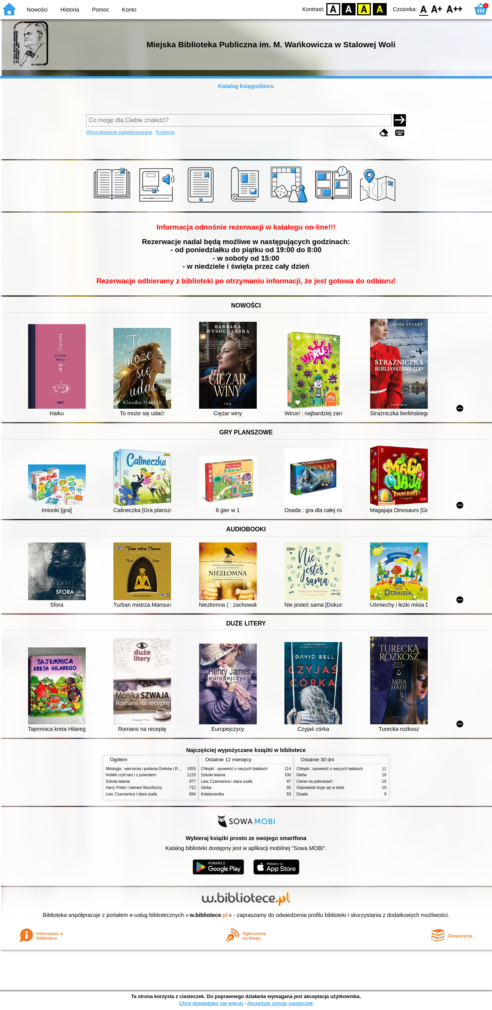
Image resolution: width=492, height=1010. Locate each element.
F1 (436, 8)
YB (364, 8)
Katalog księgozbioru (246, 86)
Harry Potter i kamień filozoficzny (134, 787)
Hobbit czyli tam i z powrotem (131, 775)
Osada (302, 794)
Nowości (37, 10)
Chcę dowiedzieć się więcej (211, 1003)
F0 (423, 8)
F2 (454, 8)
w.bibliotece (209, 915)
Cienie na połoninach (314, 781)
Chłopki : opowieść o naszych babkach (234, 769)
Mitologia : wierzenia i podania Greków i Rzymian (148, 769)
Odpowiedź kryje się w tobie (320, 787)
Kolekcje (165, 132)
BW (349, 8)
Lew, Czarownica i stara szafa (131, 794)
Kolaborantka (212, 794)
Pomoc (100, 10)
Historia (69, 10)
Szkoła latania (118, 781)
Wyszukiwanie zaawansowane (119, 132)
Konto (129, 10)
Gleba (206, 787)
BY (380, 8)
